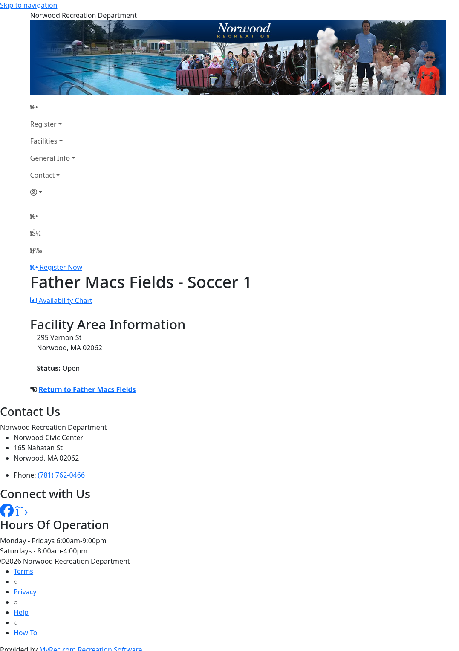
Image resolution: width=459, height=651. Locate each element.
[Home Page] (52, 106)
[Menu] (36, 250)
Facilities (44, 141)
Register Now (61, 267)
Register (43, 124)
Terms (23, 571)
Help (21, 612)
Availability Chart (61, 300)
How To (25, 632)
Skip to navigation (28, 5)
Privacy (25, 591)
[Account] (52, 192)
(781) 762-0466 (61, 475)
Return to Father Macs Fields (87, 389)
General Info (50, 158)
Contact (42, 175)
